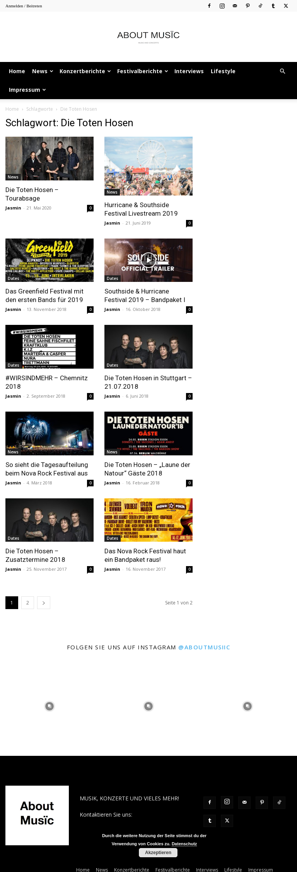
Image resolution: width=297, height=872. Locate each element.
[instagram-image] (49, 706)
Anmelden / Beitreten (23, 5)
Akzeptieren (158, 852)
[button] (282, 71)
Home (17, 71)
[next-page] (43, 602)
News (42, 71)
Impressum (27, 89)
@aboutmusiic (204, 647)
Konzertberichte (85, 71)
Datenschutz (184, 843)
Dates (13, 278)
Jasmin (13, 208)
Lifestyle (223, 71)
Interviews (189, 71)
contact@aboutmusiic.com (113, 822)
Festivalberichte (142, 71)
